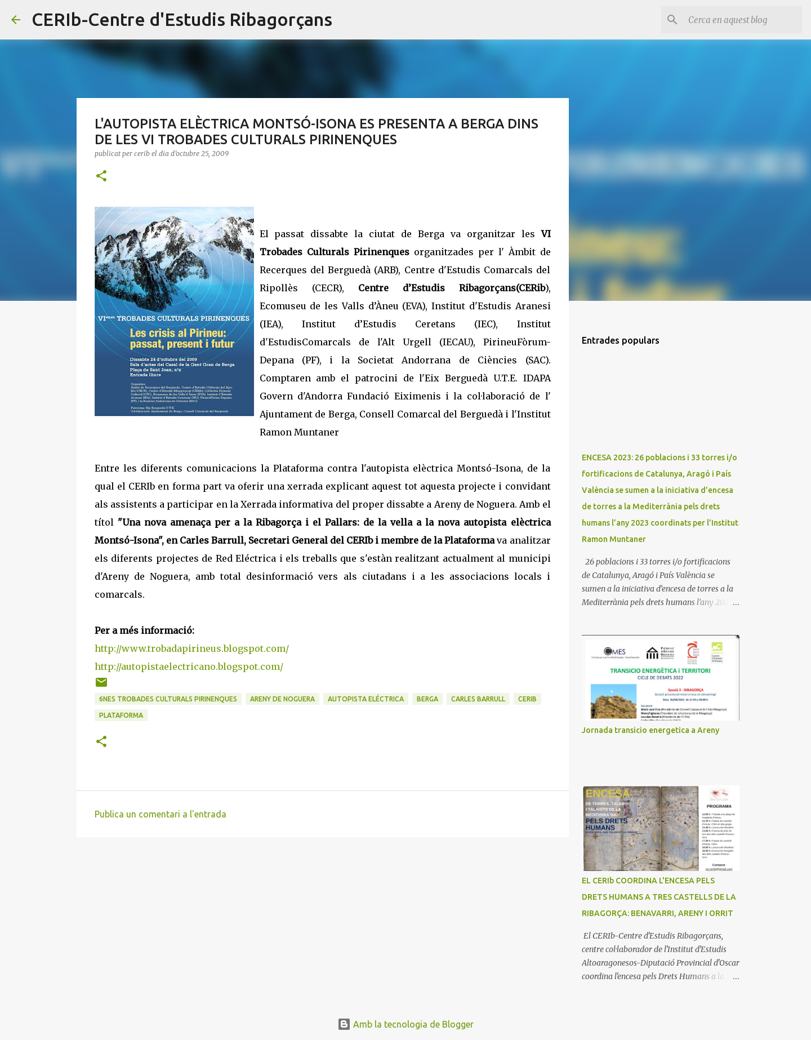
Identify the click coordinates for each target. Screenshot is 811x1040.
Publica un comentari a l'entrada (160, 814)
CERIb (527, 699)
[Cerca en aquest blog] (743, 19)
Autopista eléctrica (366, 699)
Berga (427, 699)
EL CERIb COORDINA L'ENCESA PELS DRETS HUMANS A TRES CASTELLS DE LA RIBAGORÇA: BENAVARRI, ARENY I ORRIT (659, 897)
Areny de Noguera (282, 699)
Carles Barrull (478, 699)
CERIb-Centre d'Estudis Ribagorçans (182, 19)
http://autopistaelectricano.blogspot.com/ (189, 666)
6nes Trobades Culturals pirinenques (168, 699)
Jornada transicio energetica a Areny (650, 730)
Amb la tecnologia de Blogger (405, 1024)
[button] (101, 176)
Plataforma (121, 715)
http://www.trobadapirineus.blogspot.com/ (192, 648)
